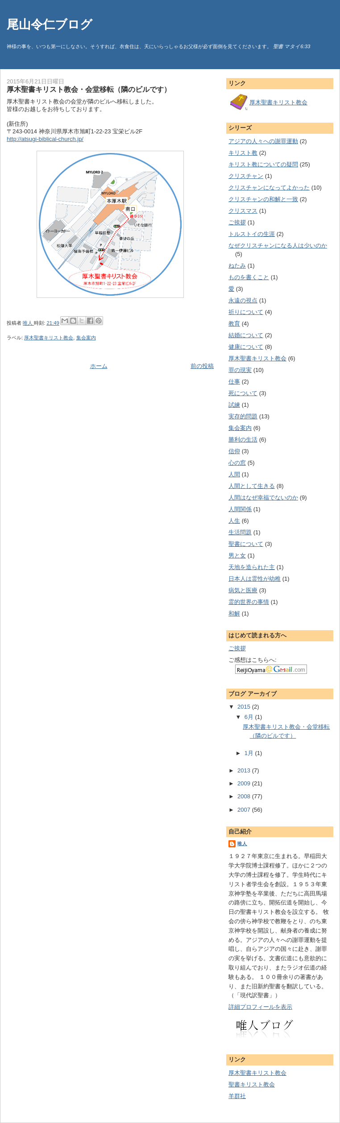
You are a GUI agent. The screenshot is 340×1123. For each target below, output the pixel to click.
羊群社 (237, 1096)
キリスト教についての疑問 (263, 164)
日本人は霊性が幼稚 (254, 578)
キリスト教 (242, 152)
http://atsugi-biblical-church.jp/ (45, 139)
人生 (234, 520)
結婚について (245, 335)
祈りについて (245, 312)
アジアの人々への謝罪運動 (263, 141)
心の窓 (237, 462)
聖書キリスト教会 (251, 1084)
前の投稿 (202, 366)
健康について (245, 346)
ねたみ (237, 265)
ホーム (99, 366)
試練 (234, 404)
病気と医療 (242, 590)
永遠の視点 (242, 300)
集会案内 (86, 337)
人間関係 (240, 509)
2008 (244, 796)
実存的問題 (242, 416)
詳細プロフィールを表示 (260, 1006)
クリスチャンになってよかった (269, 187)
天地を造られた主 (251, 567)
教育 (234, 323)
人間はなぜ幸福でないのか (263, 497)
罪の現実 (240, 370)
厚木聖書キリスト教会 (48, 337)
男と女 (237, 555)
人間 (234, 474)
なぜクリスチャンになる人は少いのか (277, 245)
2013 (244, 770)
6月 (250, 717)
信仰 (234, 451)
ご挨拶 (237, 222)
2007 (244, 809)
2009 (244, 783)
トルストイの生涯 (251, 234)
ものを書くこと (248, 277)
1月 (250, 753)
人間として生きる (251, 486)
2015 (244, 706)
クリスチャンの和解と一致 (263, 199)
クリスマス (242, 210)
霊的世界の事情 (248, 602)
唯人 (242, 843)
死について (242, 393)
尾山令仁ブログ (49, 24)
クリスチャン (245, 176)
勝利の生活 (242, 439)
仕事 (234, 381)
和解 (234, 613)
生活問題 (240, 532)
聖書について (245, 544)
